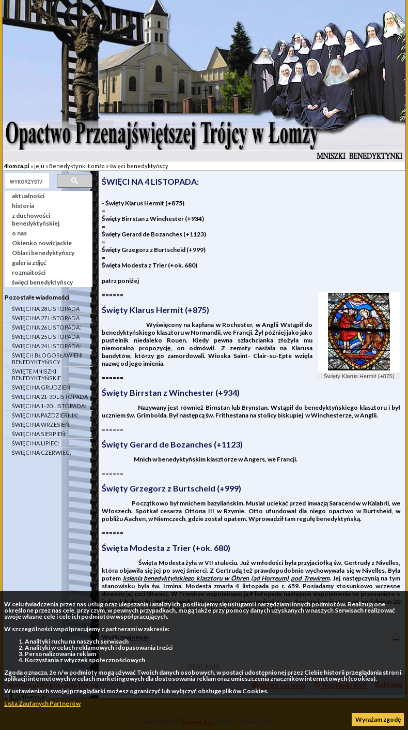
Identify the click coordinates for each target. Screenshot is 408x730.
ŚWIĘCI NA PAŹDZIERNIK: (45, 415)
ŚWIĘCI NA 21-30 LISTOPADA (50, 396)
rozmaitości (28, 272)
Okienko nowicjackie (42, 243)
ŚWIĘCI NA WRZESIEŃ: (41, 424)
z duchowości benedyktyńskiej (35, 219)
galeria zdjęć (29, 262)
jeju (39, 165)
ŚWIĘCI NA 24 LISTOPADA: (46, 345)
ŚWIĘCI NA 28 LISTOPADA (46, 308)
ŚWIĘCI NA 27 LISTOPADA (46, 318)
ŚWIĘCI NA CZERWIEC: (41, 452)
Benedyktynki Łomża (77, 165)
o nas (19, 233)
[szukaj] (26, 181)
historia (23, 206)
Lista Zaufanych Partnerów (42, 703)
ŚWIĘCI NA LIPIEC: (35, 443)
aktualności (28, 196)
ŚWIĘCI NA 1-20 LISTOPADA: (49, 406)
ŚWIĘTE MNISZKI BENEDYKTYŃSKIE (36, 374)
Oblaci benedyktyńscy (43, 253)
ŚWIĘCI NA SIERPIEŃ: (39, 433)
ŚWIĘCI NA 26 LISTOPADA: (46, 327)
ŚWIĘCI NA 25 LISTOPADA (46, 336)
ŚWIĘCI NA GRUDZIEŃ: (42, 387)
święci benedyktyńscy (138, 165)
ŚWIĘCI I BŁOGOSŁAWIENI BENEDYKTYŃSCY (47, 358)
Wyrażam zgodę (378, 719)
